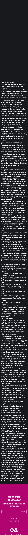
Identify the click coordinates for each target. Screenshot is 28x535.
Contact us (14, 518)
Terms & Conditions (14, 521)
